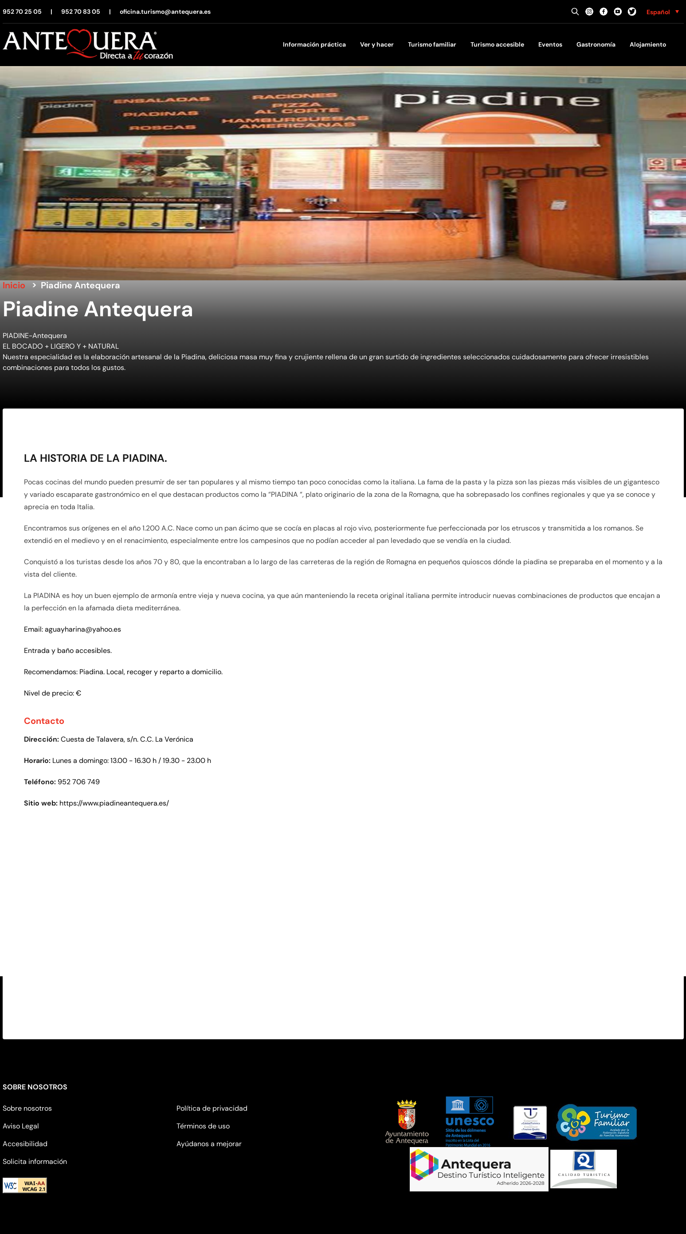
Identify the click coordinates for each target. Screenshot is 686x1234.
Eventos (550, 44)
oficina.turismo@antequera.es (165, 12)
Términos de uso (203, 1126)
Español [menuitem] (658, 12)
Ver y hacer (377, 44)
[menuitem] (663, 11)
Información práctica (314, 44)
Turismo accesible (497, 44)
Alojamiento (648, 44)
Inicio (14, 285)
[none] (663, 11)
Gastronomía (595, 44)
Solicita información (35, 1161)
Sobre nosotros (27, 1108)
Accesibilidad (25, 1143)
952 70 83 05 (80, 12)
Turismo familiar (432, 44)
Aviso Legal (21, 1126)
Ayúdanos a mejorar (209, 1143)
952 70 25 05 (22, 12)
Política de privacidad (211, 1108)
